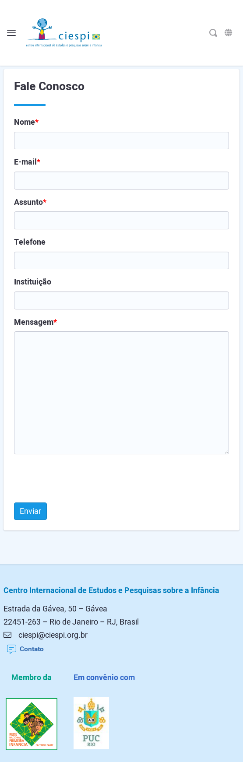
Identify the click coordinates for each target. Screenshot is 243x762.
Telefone (30, 242)
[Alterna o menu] (11, 33)
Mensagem (35, 322)
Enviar (30, 511)
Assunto (30, 202)
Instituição (32, 282)
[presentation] (80, 478)
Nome (26, 122)
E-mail (27, 162)
